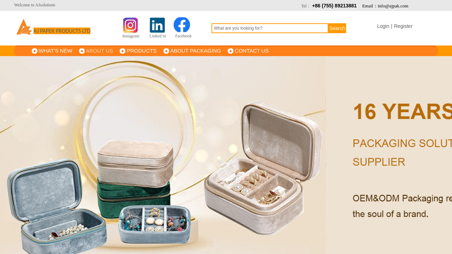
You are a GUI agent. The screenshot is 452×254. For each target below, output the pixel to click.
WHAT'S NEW (55, 51)
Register (403, 26)
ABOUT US (99, 51)
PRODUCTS (141, 51)
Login (383, 26)
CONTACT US (252, 51)
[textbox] (270, 28)
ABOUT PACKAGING (195, 51)
